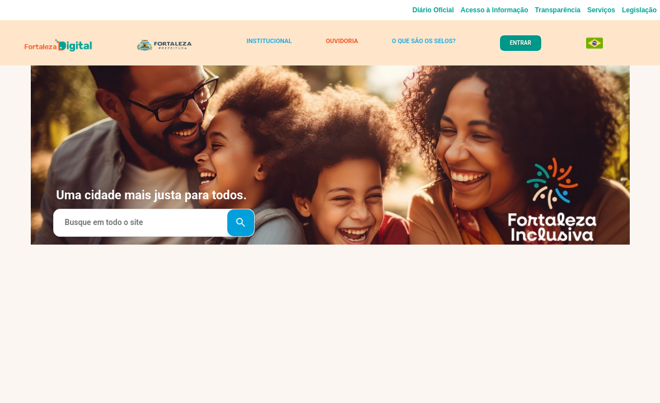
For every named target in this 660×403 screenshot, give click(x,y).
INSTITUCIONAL (272, 45)
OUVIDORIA (339, 45)
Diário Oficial (433, 10)
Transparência (558, 10)
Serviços (601, 10)
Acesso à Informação (494, 10)
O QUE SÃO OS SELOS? (418, 45)
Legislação (639, 10)
